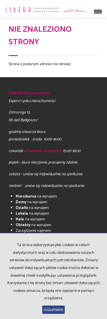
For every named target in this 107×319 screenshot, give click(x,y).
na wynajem (36, 196)
